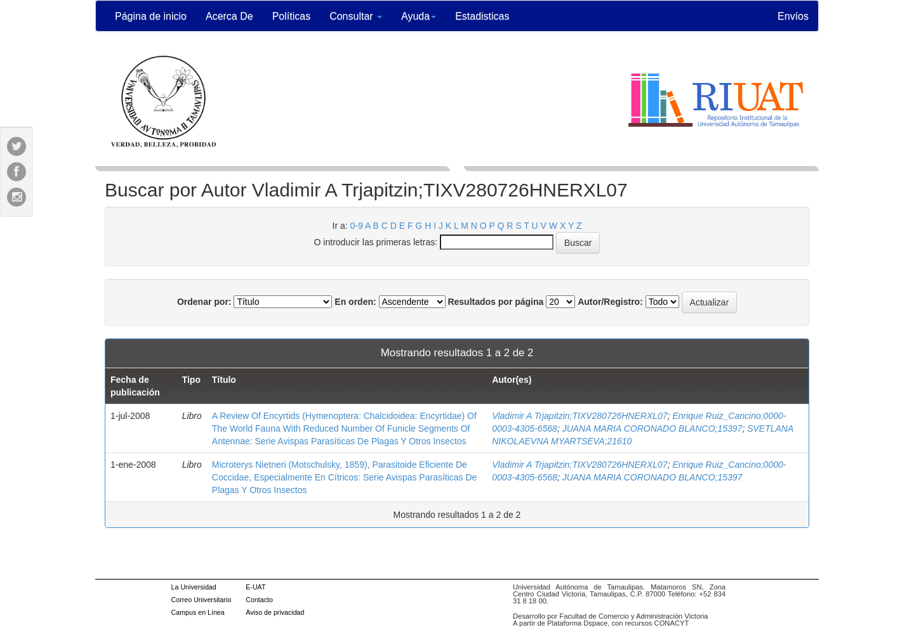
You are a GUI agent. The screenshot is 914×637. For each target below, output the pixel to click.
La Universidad (193, 587)
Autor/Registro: (610, 302)
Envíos (793, 16)
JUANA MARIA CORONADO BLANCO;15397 (652, 428)
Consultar (355, 16)
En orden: (355, 302)
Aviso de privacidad (275, 612)
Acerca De (229, 16)
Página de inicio (151, 16)
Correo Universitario (201, 599)
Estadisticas (482, 16)
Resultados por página (495, 302)
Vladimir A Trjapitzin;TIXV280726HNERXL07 (580, 416)
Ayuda (418, 16)
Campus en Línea (198, 612)
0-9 (356, 226)
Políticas (291, 16)
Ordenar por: (204, 302)
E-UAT (255, 587)
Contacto (259, 599)
